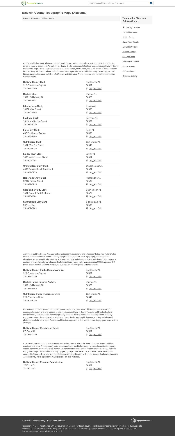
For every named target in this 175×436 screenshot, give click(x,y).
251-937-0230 (30, 276)
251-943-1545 (30, 136)
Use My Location (131, 27)
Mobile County (128, 37)
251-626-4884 (30, 196)
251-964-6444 (30, 160)
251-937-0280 (30, 88)
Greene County (128, 66)
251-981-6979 (30, 172)
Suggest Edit (93, 88)
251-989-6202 (30, 208)
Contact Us (26, 421)
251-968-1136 (30, 300)
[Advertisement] (71, 42)
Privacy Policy (39, 421)
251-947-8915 (30, 184)
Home (25, 18)
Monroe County (128, 71)
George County (128, 56)
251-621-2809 (30, 288)
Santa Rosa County (130, 42)
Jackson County (129, 52)
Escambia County (129, 32)
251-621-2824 (30, 100)
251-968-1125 (30, 148)
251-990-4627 (30, 368)
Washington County (130, 61)
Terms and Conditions (56, 421)
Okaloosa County (129, 76)
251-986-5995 (30, 112)
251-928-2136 (30, 124)
